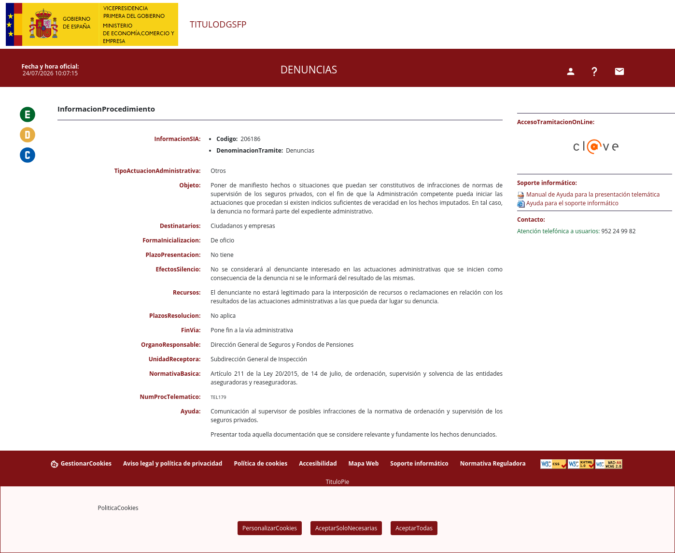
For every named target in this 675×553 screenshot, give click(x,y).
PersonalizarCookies (269, 528)
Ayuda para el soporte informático (572, 203)
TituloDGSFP (218, 24)
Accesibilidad (318, 463)
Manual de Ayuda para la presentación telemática (592, 194)
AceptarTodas (414, 528)
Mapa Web (363, 463)
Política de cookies (260, 463)
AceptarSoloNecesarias (346, 528)
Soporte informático (419, 463)
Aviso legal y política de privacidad (172, 463)
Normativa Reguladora (493, 463)
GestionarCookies (81, 464)
